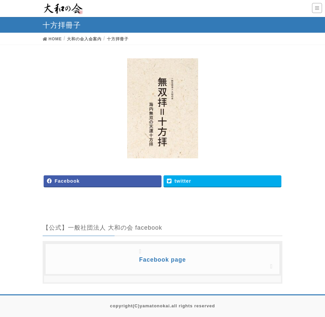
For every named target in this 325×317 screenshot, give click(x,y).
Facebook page (162, 259)
